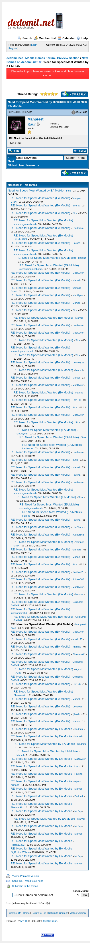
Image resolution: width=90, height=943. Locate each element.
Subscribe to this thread (25, 886)
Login (34, 44)
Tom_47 (76, 400)
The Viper (77, 527)
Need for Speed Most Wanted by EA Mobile (35, 190)
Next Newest (27, 165)
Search (25, 38)
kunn (75, 459)
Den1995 (77, 706)
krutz (77, 766)
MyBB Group (50, 921)
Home (26, 913)
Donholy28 (78, 362)
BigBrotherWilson (20, 852)
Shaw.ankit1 (79, 654)
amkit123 (77, 639)
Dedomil (78, 729)
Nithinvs (76, 646)
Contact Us (15, 913)
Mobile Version (78, 913)
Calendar (66, 38)
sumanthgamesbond (25, 224)
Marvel (76, 280)
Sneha (76, 205)
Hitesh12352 (20, 239)
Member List (45, 38)
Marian (76, 557)
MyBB (23, 921)
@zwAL (76, 714)
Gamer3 (76, 549)
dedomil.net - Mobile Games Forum (30, 58)
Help (82, 38)
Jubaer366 (78, 534)
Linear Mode (80, 101)
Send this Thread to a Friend (27, 881)
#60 (85, 112)
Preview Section (68, 58)
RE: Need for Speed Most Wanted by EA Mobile (41, 729)
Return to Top (39, 913)
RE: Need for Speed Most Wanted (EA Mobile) (40, 198)
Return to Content (58, 913)
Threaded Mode (62, 101)
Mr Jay (78, 811)
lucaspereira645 (19, 613)
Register (13, 48)
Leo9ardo (77, 228)
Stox (68, 190)
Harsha (76, 243)
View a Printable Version (25, 876)
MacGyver (78, 272)
